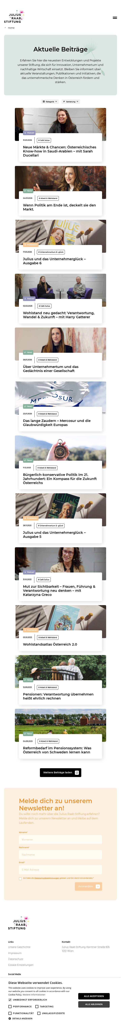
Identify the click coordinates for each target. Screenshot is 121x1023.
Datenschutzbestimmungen (46, 878)
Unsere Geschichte (19, 947)
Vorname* (60, 837)
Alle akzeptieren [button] (94, 996)
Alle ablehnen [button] (94, 1004)
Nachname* (60, 853)
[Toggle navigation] (115, 18)
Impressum (15, 953)
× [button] (117, 981)
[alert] (60, 1000)
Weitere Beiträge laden (61, 773)
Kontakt (66, 942)
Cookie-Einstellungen (20, 964)
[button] (41, 1018)
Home (11, 28)
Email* (60, 868)
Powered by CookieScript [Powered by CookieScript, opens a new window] (106, 1021)
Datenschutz (15, 959)
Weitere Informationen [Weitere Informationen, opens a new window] (34, 994)
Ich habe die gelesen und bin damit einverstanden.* (56, 878)
